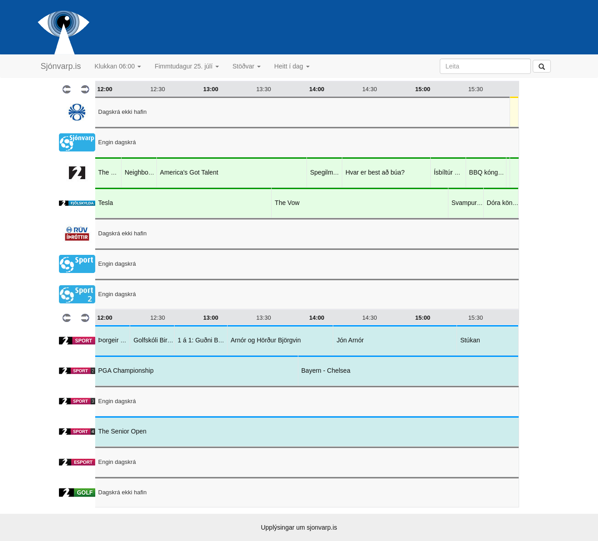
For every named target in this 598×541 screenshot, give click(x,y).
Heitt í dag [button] (292, 66)
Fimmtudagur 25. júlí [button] (187, 66)
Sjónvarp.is (61, 66)
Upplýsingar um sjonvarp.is (299, 527)
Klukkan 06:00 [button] (118, 66)
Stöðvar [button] (247, 66)
